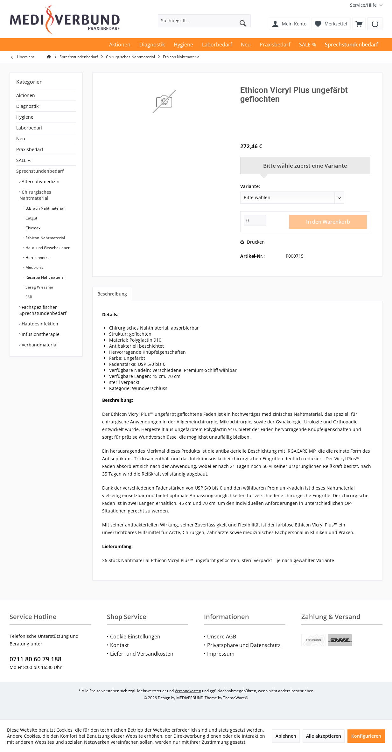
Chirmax (32, 228)
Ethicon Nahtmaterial (44, 237)
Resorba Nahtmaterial (44, 277)
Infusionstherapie (40, 334)
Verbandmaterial (39, 345)
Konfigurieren (366, 736)
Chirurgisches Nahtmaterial (35, 195)
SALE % (24, 160)
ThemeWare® (235, 697)
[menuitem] (363, 5)
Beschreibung (112, 294)
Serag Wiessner (38, 287)
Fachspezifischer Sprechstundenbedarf (42, 310)
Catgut (30, 218)
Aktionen (25, 95)
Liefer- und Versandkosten (141, 653)
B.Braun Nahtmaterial (44, 208)
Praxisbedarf (29, 149)
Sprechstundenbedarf (40, 171)
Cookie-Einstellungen (135, 636)
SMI (28, 297)
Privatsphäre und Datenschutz (244, 645)
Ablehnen (286, 736)
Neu (20, 139)
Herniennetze (37, 257)
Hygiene (24, 117)
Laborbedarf (29, 128)
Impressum (220, 653)
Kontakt (119, 645)
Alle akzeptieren (323, 736)
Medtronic (34, 267)
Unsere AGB (221, 636)
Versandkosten (188, 690)
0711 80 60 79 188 (35, 659)
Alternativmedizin (40, 181)
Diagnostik (27, 106)
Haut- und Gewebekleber (47, 247)
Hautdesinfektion (39, 324)
